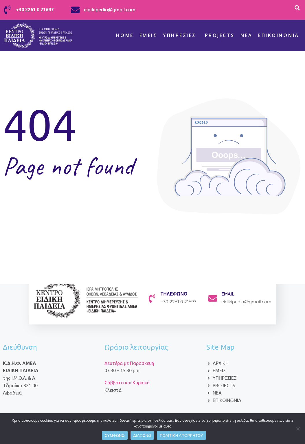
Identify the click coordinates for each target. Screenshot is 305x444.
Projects (220, 35)
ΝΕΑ (246, 35)
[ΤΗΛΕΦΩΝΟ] (152, 298)
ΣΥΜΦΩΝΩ (114, 435)
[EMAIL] (212, 298)
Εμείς (148, 35)
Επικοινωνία (278, 35)
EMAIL (227, 294)
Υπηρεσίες (179, 35)
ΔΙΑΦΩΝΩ (142, 435)
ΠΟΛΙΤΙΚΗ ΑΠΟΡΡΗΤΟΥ (181, 435)
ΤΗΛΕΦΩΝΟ (174, 294)
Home (125, 35)
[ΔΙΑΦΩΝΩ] (298, 429)
